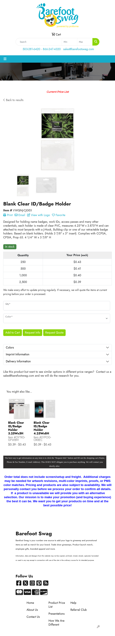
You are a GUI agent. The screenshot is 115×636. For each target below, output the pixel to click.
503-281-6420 (31, 49)
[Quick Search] (39, 42)
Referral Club (78, 610)
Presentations (57, 614)
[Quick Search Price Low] (69, 42)
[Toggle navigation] (5, 59)
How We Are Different (56, 623)
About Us (32, 610)
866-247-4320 (52, 49)
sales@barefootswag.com (78, 49)
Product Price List (57, 605)
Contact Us (33, 617)
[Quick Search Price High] (85, 42)
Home (30, 603)
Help (73, 603)
